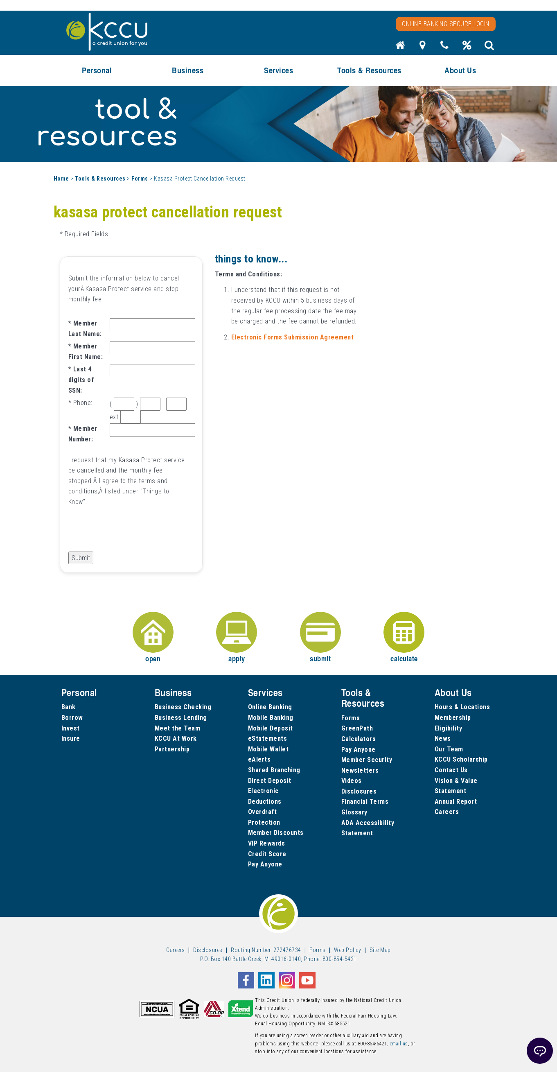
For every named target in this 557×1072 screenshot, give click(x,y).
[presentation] (130, 536)
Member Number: (82, 434)
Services (278, 70)
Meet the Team (178, 728)
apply (236, 638)
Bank (68, 707)
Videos (351, 781)
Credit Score (267, 854)
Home (61, 178)
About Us (460, 70)
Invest (70, 728)
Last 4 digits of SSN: (81, 379)
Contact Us (451, 770)
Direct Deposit (269, 781)
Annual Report (456, 801)
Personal (97, 70)
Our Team (449, 749)
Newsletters (360, 770)
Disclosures (359, 791)
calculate (403, 638)
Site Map (380, 950)
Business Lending (181, 717)
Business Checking (183, 707)
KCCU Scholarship (461, 759)
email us (399, 1044)
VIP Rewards (266, 843)
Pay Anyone (265, 864)
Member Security (366, 760)
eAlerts (259, 759)
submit (320, 638)
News (443, 738)
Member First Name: (85, 351)
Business (187, 70)
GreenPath (357, 728)
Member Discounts (276, 833)
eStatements (267, 738)
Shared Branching (274, 770)
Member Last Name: (85, 328)
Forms (139, 178)
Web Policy (347, 950)
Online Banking (270, 707)
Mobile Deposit (270, 728)
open (153, 638)
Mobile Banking (270, 717)
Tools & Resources (369, 70)
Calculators (358, 739)
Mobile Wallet (268, 749)
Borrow (72, 717)
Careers (447, 812)
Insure (70, 738)
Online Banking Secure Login (445, 24)
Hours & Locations (462, 707)
